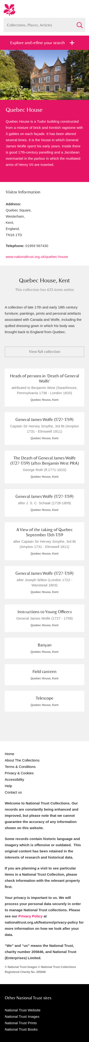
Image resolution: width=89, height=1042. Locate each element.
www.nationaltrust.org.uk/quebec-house (37, 257)
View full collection (44, 351)
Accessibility (14, 779)
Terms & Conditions (20, 767)
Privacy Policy (31, 916)
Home (9, 754)
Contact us (13, 792)
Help (8, 786)
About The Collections (22, 760)
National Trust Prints (21, 1023)
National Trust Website (23, 1010)
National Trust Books (21, 1029)
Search (79, 23)
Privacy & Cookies (19, 773)
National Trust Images (22, 1016)
